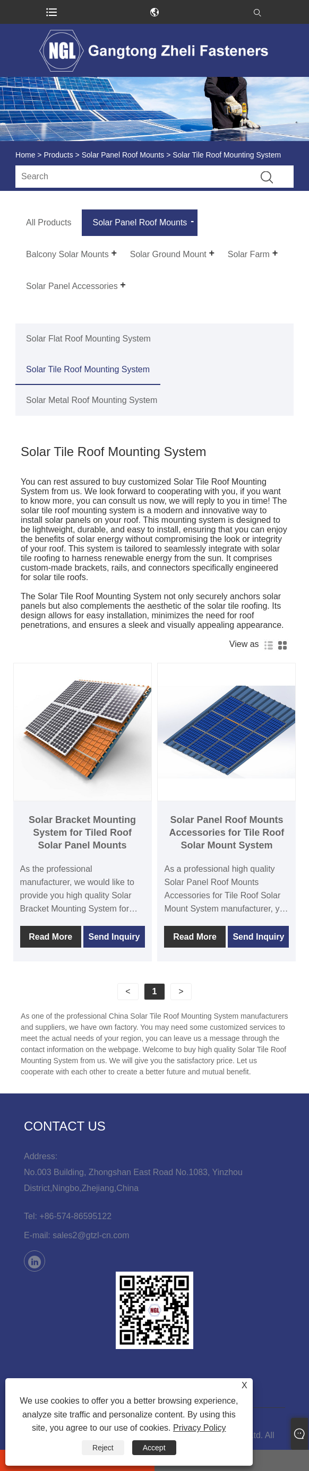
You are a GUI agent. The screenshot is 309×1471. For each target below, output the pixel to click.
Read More (50, 936)
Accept (154, 1447)
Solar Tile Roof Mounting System (88, 369)
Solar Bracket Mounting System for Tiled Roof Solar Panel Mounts (82, 833)
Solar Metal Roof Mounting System (91, 400)
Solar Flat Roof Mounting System (88, 338)
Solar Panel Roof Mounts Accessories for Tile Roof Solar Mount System (227, 833)
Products (58, 155)
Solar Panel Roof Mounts (123, 155)
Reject (103, 1447)
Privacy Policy (199, 1427)
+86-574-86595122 (75, 1216)
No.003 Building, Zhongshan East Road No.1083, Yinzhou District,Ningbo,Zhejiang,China (133, 1180)
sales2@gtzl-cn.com (91, 1235)
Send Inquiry (114, 936)
